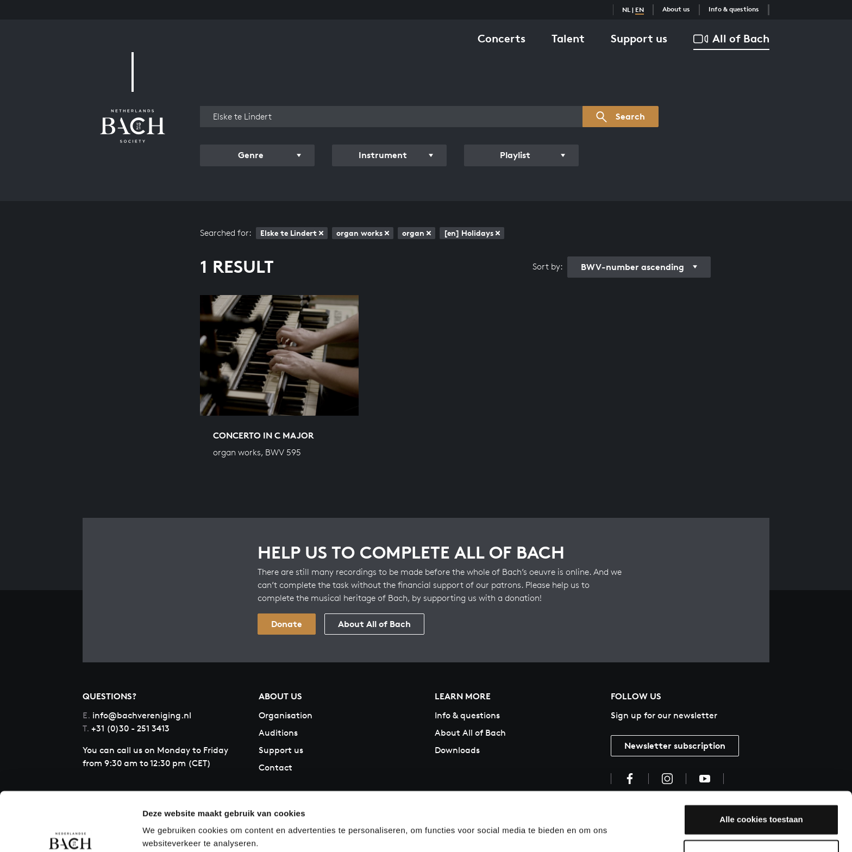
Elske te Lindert (291, 232)
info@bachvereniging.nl (137, 715)
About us (676, 9)
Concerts (501, 38)
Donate (286, 623)
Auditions (278, 733)
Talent (568, 38)
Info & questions (734, 9)
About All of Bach (374, 623)
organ (416, 232)
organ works (362, 232)
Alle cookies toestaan (761, 776)
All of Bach (731, 39)
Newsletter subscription (674, 745)
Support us (639, 38)
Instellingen (165, 830)
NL (626, 9)
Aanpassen (762, 812)
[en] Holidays (472, 232)
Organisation (285, 715)
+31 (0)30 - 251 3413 (126, 728)
